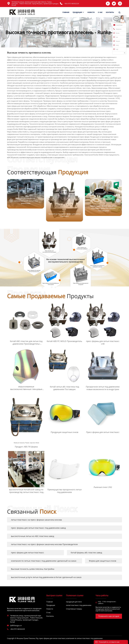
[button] (118, 200)
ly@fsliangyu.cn (16, 625)
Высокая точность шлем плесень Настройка (32, 569)
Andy (116, 45)
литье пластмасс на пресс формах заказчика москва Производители (44, 544)
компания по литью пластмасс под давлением (84, 638)
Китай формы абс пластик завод (86, 552)
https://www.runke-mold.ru (18, 132)
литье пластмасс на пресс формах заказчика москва (36, 519)
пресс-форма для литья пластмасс (27, 552)
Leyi (115, 49)
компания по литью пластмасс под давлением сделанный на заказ (43, 560)
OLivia (116, 33)
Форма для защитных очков (102, 560)
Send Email (117, 25)
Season (116, 41)
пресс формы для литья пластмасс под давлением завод (38, 528)
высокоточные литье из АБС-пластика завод (32, 536)
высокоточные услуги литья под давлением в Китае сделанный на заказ (46, 577)
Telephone (117, 29)
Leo (115, 37)
